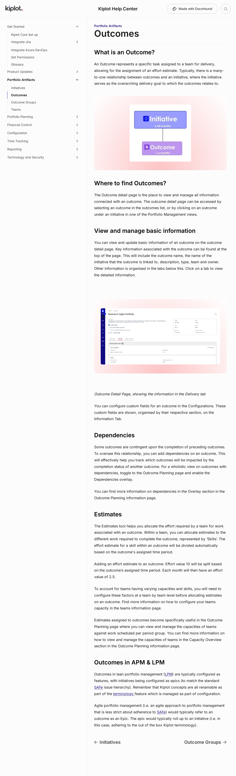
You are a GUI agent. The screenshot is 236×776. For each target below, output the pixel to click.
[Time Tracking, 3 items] (43, 141)
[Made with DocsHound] (192, 9)
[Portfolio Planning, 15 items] (43, 116)
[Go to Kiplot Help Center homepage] (14, 9)
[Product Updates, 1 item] (43, 71)
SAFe (98, 687)
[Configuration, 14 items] (43, 133)
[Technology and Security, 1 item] (43, 157)
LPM (168, 674)
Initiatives (107, 742)
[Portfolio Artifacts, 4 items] (43, 79)
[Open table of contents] (226, 9)
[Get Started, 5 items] (43, 26)
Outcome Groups (205, 742)
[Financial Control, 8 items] (43, 124)
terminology (124, 693)
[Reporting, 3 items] (43, 149)
